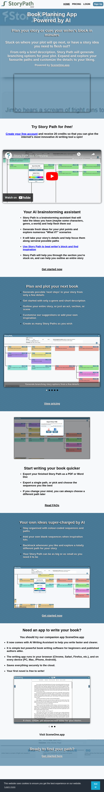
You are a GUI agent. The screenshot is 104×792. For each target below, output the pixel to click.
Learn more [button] (9, 787)
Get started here (52, 756)
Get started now (52, 269)
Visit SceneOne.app (52, 734)
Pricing (76, 4)
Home (66, 4)
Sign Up (98, 4)
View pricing (52, 403)
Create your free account (22, 133)
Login (86, 4)
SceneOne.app (60, 65)
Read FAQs (52, 505)
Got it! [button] (95, 785)
